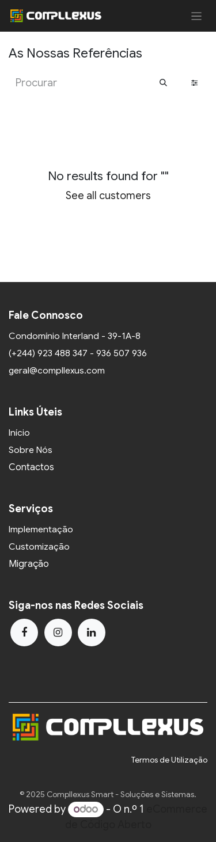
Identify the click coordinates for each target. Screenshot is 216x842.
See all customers (108, 195)
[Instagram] (58, 632)
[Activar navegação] (196, 16)
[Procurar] (163, 83)
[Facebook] (24, 632)
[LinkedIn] (91, 632)
